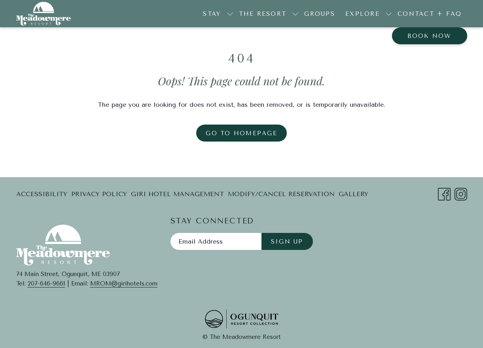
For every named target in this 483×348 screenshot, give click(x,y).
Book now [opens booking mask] (429, 36)
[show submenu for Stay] (230, 13)
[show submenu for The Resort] (295, 13)
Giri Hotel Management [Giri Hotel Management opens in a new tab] (177, 195)
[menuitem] (319, 13)
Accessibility (41, 194)
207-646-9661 (46, 283)
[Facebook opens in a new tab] (444, 193)
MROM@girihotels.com (123, 283)
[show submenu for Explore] (388, 13)
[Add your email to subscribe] (215, 241)
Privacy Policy (99, 194)
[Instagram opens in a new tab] (461, 193)
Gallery (353, 194)
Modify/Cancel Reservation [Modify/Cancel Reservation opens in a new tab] (281, 195)
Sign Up (287, 241)
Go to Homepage (241, 133)
